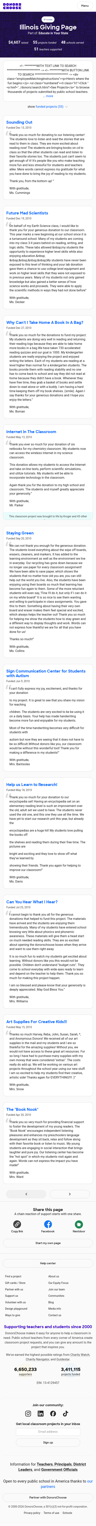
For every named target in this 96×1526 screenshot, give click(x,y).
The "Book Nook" (22, 1109)
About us (53, 1276)
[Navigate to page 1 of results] (26, 1194)
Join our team (56, 1289)
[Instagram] (28, 1413)
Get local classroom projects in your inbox (48, 1424)
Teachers (45, 1464)
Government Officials (59, 1469)
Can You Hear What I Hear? (32, 901)
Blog (51, 1302)
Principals (63, 1464)
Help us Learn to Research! (31, 784)
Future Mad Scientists (27, 213)
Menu (85, 6)
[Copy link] (17, 1226)
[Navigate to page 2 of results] (70, 1194)
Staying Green (20, 533)
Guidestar (63, 1359)
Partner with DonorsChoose (48, 1497)
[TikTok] (65, 1413)
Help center (48, 1263)
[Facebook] (53, 1413)
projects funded (70, 1371)
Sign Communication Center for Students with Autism (46, 673)
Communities (56, 1295)
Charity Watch (79, 1355)
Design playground (16, 1308)
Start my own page (48, 1243)
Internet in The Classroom (31, 431)
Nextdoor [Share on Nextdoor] (79, 1226)
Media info (54, 1308)
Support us (11, 1295)
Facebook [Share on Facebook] (48, 1226)
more (49, 96)
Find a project (13, 1276)
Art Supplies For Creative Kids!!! (36, 1021)
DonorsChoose (12, 6)
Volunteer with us (15, 1302)
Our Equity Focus (58, 1282)
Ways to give (12, 1315)
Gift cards (11, 1282)
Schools (67, 1512)
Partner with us (14, 1289)
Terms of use (51, 1512)
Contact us (54, 1315)
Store (22, 1282)
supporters (25, 1371)
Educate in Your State (53, 33)
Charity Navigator (37, 1359)
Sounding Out (19, 122)
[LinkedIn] (40, 1413)
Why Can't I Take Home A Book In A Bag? (44, 322)
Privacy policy (32, 1512)
